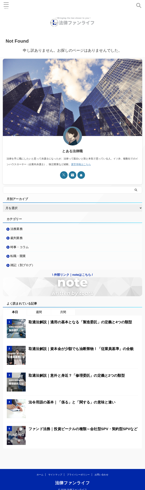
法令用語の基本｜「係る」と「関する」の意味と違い (74, 406)
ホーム (40, 471)
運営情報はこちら (81, 164)
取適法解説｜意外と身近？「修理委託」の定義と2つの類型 (79, 379)
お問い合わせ (101, 471)
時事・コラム (20, 248)
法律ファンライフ (72, 479)
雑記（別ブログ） (23, 268)
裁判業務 (17, 239)
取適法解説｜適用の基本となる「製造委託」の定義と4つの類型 (83, 326)
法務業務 (17, 229)
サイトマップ (55, 471)
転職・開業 (18, 258)
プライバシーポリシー (78, 471)
